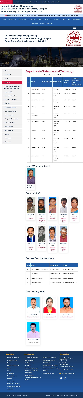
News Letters (9, 129)
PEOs (6, 79)
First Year (32, 20)
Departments (23, 19)
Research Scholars (10, 97)
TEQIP (64, 20)
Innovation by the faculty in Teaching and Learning (12, 88)
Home (4, 20)
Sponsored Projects (11, 113)
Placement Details (10, 109)
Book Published (9, 125)
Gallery (7, 137)
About (7, 71)
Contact (7, 145)
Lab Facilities (9, 93)
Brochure (43, 23)
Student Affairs (76, 20)
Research (57, 19)
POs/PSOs (8, 75)
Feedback (8, 141)
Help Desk (49, 24)
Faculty (7, 83)
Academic (48, 19)
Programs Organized (11, 121)
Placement (35, 24)
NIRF (69, 20)
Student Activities (10, 101)
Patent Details (9, 117)
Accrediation (9, 133)
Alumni (7, 105)
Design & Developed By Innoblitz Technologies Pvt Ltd (61, 395)
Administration (12, 19)
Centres (40, 19)
